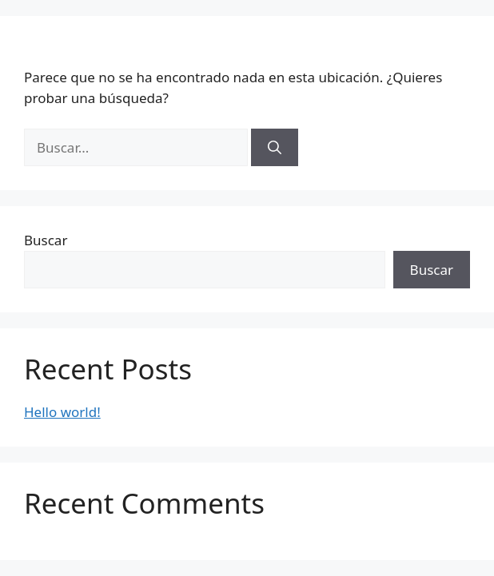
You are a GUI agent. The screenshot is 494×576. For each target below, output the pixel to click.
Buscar (45, 240)
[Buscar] (274, 148)
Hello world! (62, 412)
